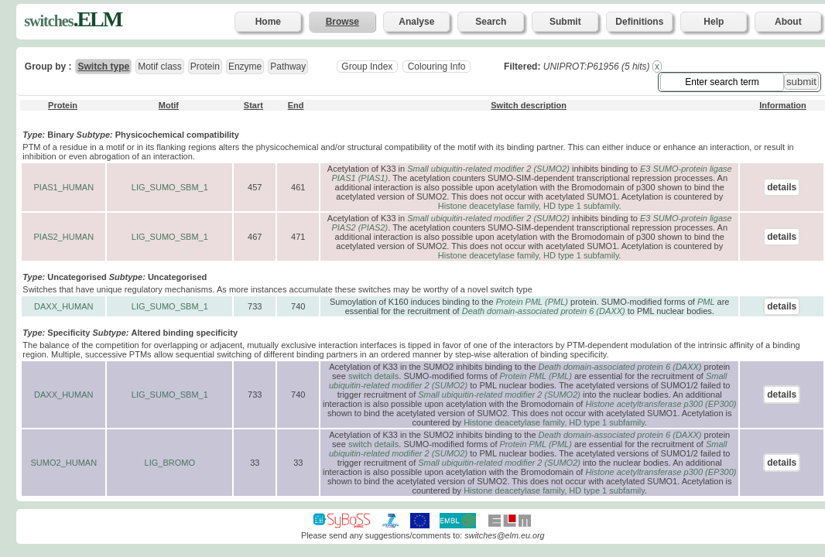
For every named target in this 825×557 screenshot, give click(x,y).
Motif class (160, 66)
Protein (205, 66)
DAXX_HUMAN (63, 306)
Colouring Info (436, 66)
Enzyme (245, 66)
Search (490, 21)
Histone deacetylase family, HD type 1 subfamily (528, 205)
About (788, 21)
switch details (373, 376)
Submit (565, 21)
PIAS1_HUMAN (63, 187)
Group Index (367, 66)
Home (268, 21)
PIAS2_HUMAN (63, 236)
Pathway (288, 66)
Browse (342, 21)
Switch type (103, 66)
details (781, 187)
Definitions (639, 21)
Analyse (416, 21)
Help (713, 21)
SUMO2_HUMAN (64, 462)
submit (801, 81)
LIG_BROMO (170, 462)
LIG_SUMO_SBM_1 (170, 187)
